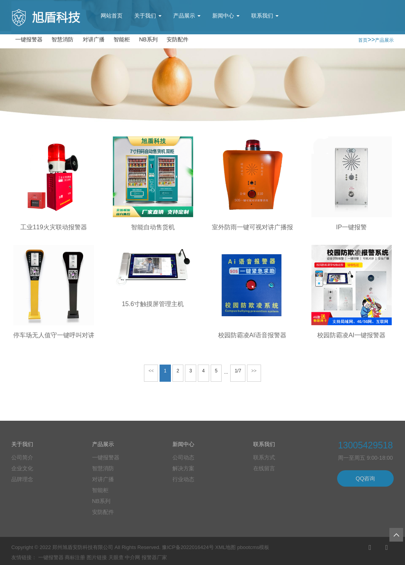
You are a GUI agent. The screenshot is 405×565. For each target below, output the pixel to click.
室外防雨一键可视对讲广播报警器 (259, 227)
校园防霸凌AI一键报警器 (351, 335)
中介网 (132, 557)
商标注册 (75, 557)
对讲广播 (94, 39)
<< (151, 371)
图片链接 (97, 557)
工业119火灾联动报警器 (53, 227)
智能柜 (122, 39)
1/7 (237, 371)
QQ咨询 (365, 478)
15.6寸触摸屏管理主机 (153, 304)
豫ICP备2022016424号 (188, 547)
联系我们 (265, 15)
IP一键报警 (351, 227)
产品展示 (187, 15)
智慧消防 (62, 39)
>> (254, 371)
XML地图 (225, 547)
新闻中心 (226, 15)
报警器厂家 (154, 557)
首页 (363, 40)
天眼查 (116, 557)
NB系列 (148, 39)
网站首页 (112, 15)
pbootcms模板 (253, 547)
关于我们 (148, 15)
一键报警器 (29, 39)
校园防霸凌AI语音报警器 (252, 335)
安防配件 (177, 39)
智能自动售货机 (153, 227)
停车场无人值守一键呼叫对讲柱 (57, 335)
